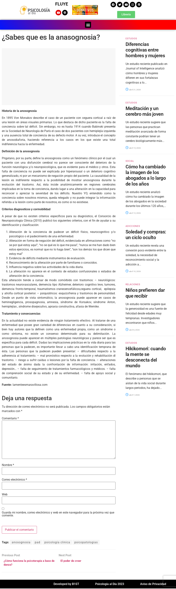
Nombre (8, 464)
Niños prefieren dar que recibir (145, 292)
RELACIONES (133, 284)
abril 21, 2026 (133, 89)
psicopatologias (86, 542)
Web (4, 494)
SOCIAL (130, 161)
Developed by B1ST (66, 584)
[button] (88, 24)
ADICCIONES (133, 226)
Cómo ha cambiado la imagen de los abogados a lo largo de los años (146, 175)
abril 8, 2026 (133, 330)
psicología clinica (57, 542)
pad (37, 542)
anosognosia (21, 542)
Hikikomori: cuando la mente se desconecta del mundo (146, 357)
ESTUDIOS (131, 38)
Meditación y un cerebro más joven (144, 110)
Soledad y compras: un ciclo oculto (146, 234)
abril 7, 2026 (133, 395)
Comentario (10, 417)
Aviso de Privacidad (153, 584)
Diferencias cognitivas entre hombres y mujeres (145, 49)
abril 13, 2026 (133, 213)
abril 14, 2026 (133, 148)
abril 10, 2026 (133, 271)
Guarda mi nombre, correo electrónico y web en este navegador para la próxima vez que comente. (58, 514)
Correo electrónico (14, 479)
